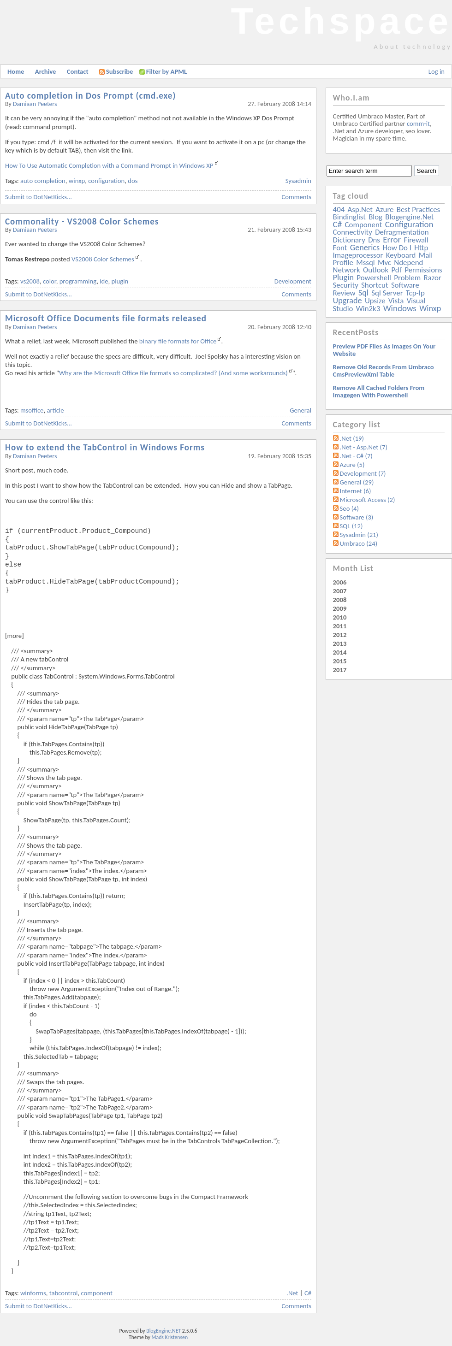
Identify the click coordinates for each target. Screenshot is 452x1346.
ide (104, 281)
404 (339, 209)
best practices (418, 209)
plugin (120, 281)
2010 (340, 617)
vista (396, 301)
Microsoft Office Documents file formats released (106, 318)
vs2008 (30, 281)
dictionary (349, 240)
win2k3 (368, 308)
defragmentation (401, 232)
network (346, 270)
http (421, 248)
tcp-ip (415, 293)
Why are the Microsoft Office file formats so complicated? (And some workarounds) (173, 373)
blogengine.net (409, 217)
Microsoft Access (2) (367, 500)
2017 (340, 669)
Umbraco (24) (359, 543)
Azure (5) (352, 464)
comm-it (418, 123)
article (55, 410)
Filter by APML (166, 71)
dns (374, 240)
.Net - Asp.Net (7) (363, 447)
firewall (416, 240)
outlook (375, 270)
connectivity (352, 232)
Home (15, 71)
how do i (396, 248)
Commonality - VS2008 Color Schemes (82, 221)
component (96, 1293)
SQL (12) (351, 526)
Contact (78, 71)
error (392, 239)
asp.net (360, 209)
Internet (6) (355, 491)
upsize (375, 301)
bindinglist (349, 217)
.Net (292, 1293)
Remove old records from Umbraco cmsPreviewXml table (383, 370)
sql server (387, 293)
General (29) (357, 482)
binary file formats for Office (178, 341)
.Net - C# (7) (356, 456)
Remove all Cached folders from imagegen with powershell (379, 391)
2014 (340, 652)
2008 (340, 599)
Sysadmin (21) (359, 535)
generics (365, 247)
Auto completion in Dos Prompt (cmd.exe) (90, 95)
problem (407, 278)
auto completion (42, 181)
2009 (340, 608)
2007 (340, 591)
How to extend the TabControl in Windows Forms (105, 447)
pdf (396, 270)
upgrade (347, 300)
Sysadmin (298, 181)
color (49, 281)
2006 (340, 582)
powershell (374, 278)
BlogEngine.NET (163, 1331)
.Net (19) (352, 438)
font (340, 248)
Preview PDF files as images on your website (384, 350)
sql (363, 293)
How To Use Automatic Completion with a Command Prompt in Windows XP (109, 165)
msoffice (32, 410)
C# (307, 1293)
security (345, 285)
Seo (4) (349, 508)
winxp (77, 181)
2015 (340, 661)
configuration (106, 181)
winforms (33, 1293)
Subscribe (116, 71)
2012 (340, 634)
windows (399, 308)
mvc (384, 262)
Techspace (341, 20)
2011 (340, 626)
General (300, 410)
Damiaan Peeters (35, 104)
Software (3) (357, 517)
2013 (340, 643)
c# (337, 224)
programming (78, 281)
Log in (436, 71)
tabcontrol (63, 1293)
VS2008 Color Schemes (102, 259)
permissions (423, 270)
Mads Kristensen (170, 1337)
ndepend (408, 262)
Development (292, 281)
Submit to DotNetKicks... (38, 197)
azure (384, 209)
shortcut (374, 285)
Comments (296, 197)
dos (132, 181)
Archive (45, 71)
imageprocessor (358, 255)
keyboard (401, 255)
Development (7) (363, 473)
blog (375, 217)
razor (432, 278)
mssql (365, 262)
